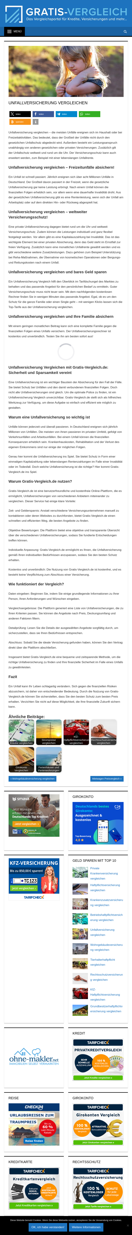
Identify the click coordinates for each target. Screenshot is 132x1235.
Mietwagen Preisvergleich (106, 779)
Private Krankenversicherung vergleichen (104, 873)
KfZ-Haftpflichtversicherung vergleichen (105, 994)
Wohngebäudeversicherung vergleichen (33, 779)
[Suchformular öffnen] (125, 31)
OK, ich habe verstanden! (48, 1227)
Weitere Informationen (86, 1227)
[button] (20, 114)
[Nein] (127, 1225)
